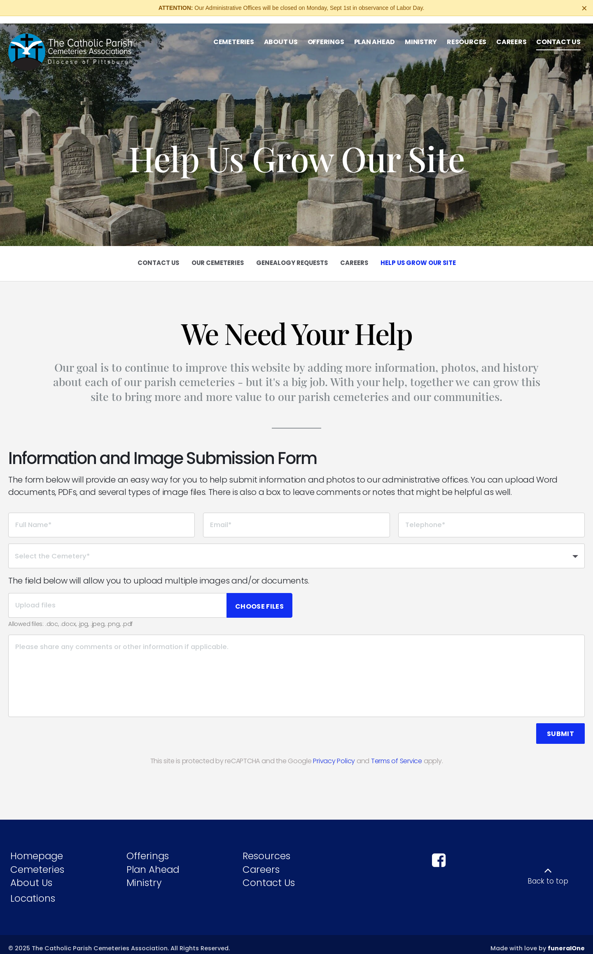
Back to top (548, 874)
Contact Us (269, 875)
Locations (32, 890)
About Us (31, 875)
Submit (560, 726)
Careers (261, 861)
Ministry (144, 875)
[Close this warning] (584, 8)
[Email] (296, 517)
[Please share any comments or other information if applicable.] (296, 668)
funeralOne (566, 941)
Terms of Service (396, 753)
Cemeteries (37, 861)
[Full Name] (101, 517)
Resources (266, 848)
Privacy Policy (334, 753)
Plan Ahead (152, 861)
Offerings (147, 848)
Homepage (36, 848)
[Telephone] (491, 517)
